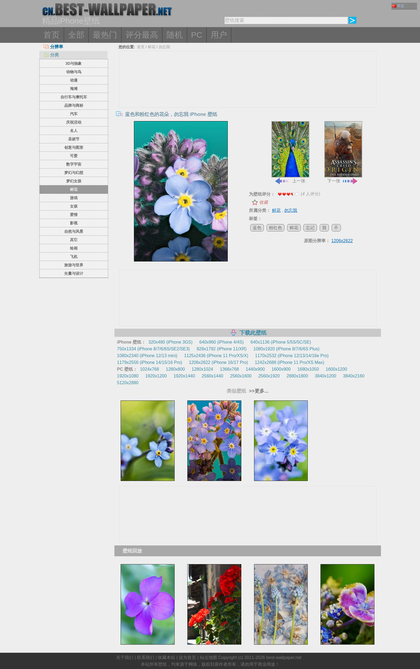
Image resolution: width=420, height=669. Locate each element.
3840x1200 (325, 376)
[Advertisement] (247, 92)
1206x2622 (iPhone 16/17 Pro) (218, 362)
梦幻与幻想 (73, 172)
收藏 (263, 202)
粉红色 (275, 227)
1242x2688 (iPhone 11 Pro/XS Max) (289, 362)
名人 (74, 130)
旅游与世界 (73, 265)
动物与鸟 (73, 72)
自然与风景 (73, 231)
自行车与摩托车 (73, 97)
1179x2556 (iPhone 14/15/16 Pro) (149, 362)
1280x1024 (202, 369)
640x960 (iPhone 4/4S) (221, 342)
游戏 (74, 198)
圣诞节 (73, 139)
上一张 (290, 152)
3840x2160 (353, 376)
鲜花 (74, 189)
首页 (51, 34)
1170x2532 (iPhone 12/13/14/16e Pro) (292, 355)
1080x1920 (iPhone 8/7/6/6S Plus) (286, 349)
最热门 (105, 34)
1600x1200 (336, 369)
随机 (174, 34)
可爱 (74, 156)
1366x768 (229, 369)
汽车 (74, 114)
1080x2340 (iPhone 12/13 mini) (147, 355)
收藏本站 (166, 657)
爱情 (74, 214)
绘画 (74, 248)
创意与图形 (73, 147)
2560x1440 (212, 376)
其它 (74, 240)
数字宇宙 (73, 164)
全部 (76, 34)
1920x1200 (156, 376)
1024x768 (149, 369)
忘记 (310, 227)
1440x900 (255, 369)
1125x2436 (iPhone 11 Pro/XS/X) (216, 355)
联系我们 (145, 657)
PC (197, 34)
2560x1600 (240, 376)
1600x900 (281, 369)
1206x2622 (342, 240)
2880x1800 (297, 376)
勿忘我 (164, 47)
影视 (74, 223)
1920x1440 (184, 376)
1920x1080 (128, 376)
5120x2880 (128, 382)
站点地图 (208, 657)
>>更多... (258, 391)
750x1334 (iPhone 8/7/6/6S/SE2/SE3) (153, 349)
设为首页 (187, 657)
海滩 (74, 88)
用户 (219, 34)
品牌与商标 (73, 105)
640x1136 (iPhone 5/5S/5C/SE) (281, 342)
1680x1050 (308, 369)
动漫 (74, 80)
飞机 (74, 256)
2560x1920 (269, 376)
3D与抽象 (74, 63)
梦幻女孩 (73, 181)
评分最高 (142, 34)
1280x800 (175, 369)
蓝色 (257, 227)
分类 (51, 55)
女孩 (74, 206)
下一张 (343, 152)
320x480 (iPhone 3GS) (170, 342)
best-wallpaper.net (284, 657)
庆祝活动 (73, 122)
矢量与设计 (73, 273)
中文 (398, 6)
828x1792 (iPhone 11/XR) (221, 349)
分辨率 (53, 46)
